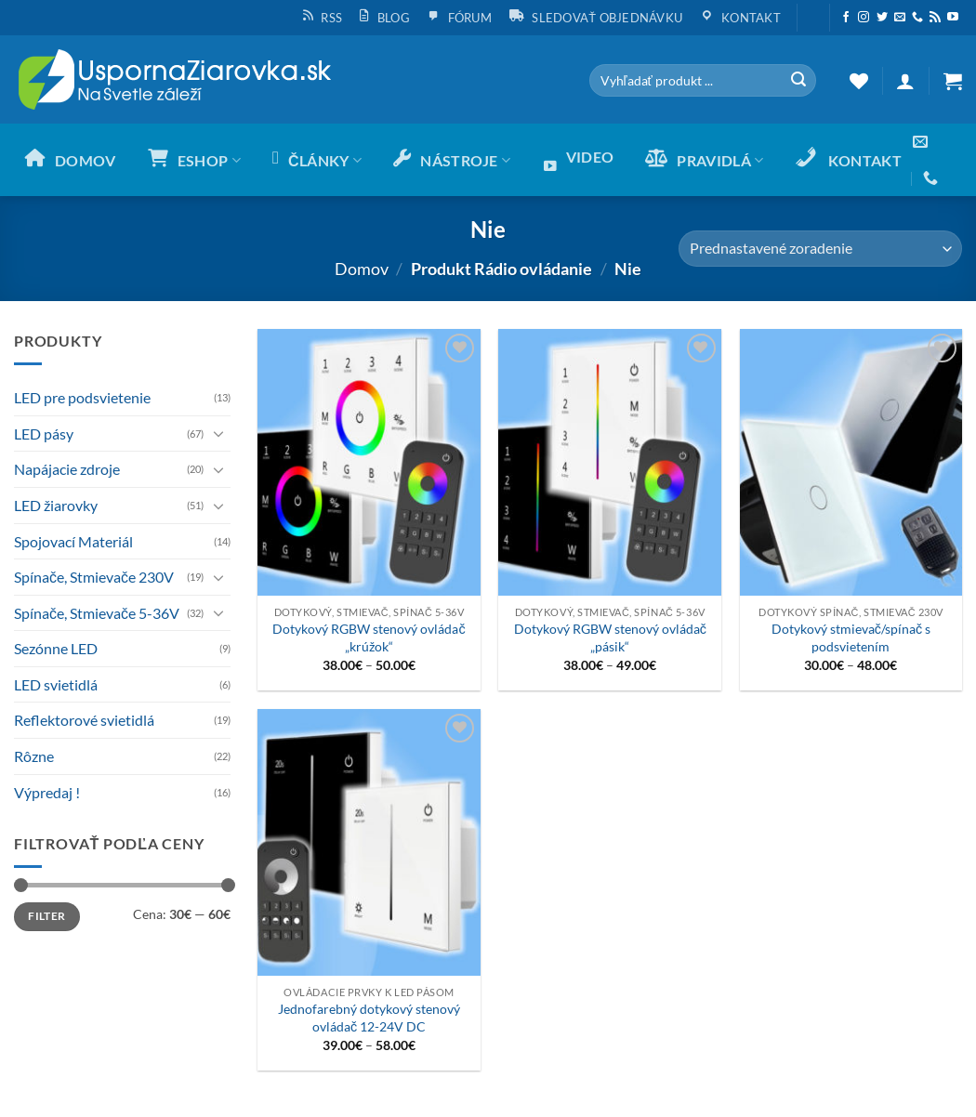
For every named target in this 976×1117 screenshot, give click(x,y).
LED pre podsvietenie (82, 397)
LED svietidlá (56, 684)
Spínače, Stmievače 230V (94, 576)
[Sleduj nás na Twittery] (882, 17)
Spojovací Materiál (73, 541)
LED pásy (43, 433)
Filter (46, 916)
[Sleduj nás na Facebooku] (845, 17)
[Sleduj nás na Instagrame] (863, 17)
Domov (362, 268)
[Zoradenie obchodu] (820, 248)
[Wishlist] (859, 80)
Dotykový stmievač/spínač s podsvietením (851, 637)
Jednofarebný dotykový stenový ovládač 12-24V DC (369, 1017)
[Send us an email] (899, 17)
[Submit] (798, 81)
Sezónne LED (56, 648)
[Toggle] (219, 433)
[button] (813, 10)
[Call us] (917, 17)
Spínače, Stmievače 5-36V (96, 613)
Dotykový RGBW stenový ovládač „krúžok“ (368, 637)
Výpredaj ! (47, 792)
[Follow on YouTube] (952, 17)
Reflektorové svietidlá (84, 720)
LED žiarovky (56, 505)
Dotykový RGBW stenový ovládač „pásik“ (610, 637)
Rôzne (34, 756)
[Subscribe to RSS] (935, 17)
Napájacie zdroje (67, 469)
